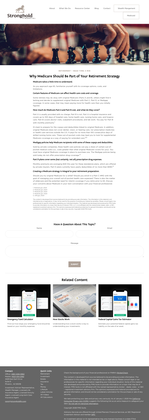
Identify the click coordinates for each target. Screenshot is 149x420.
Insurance (44, 382)
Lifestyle (43, 389)
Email (109, 228)
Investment (45, 376)
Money (43, 387)
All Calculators (46, 397)
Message (74, 243)
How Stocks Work (61, 319)
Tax (41, 384)
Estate (43, 379)
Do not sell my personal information (83, 404)
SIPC (93, 415)
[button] (52, 8)
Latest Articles (46, 392)
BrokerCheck (122, 373)
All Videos (44, 395)
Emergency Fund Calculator (20, 319)
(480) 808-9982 (17, 374)
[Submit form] (74, 264)
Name (39, 228)
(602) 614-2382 (18, 376)
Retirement (45, 374)
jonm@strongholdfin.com (15, 401)
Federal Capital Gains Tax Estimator (114, 319)
